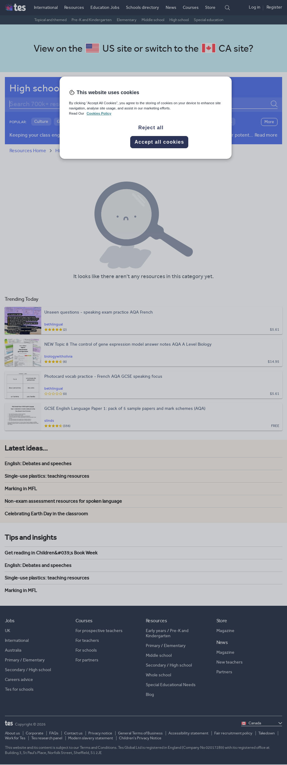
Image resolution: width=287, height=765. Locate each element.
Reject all (151, 127)
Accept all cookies (159, 142)
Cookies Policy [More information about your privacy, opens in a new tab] (98, 113)
